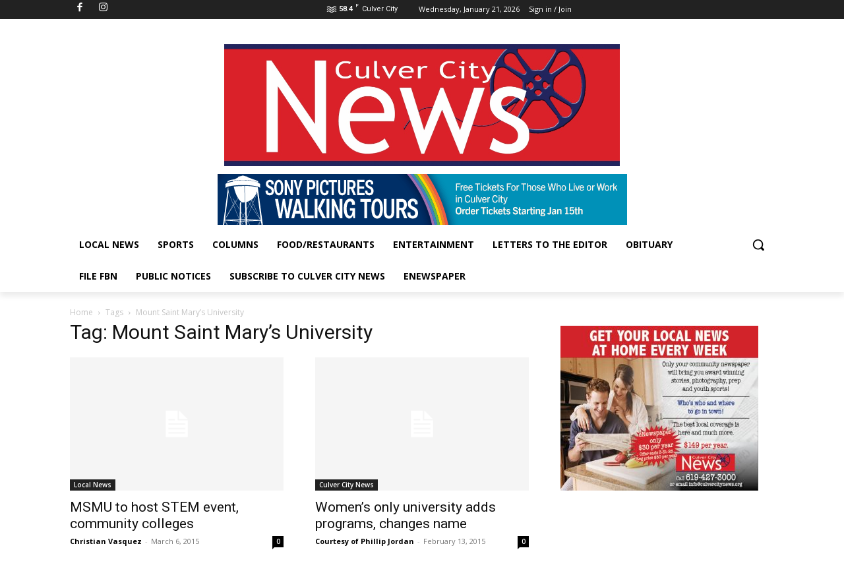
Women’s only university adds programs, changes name (405, 515)
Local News (92, 484)
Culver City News (346, 484)
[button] (758, 244)
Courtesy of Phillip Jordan (364, 541)
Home (81, 312)
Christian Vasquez (106, 541)
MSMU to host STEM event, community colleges (154, 515)
